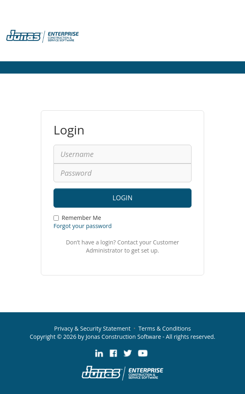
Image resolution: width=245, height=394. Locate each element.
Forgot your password (82, 226)
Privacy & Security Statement (92, 328)
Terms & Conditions (164, 328)
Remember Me (77, 218)
